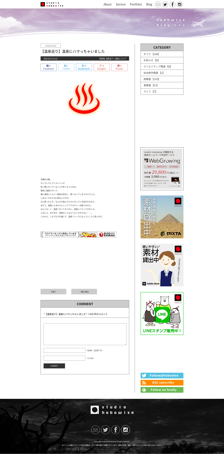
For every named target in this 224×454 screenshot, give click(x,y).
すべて (147, 54)
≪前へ (53, 291)
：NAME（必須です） (94, 354)
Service (121, 4)
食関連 (147, 84)
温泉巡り (109, 58)
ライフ (147, 91)
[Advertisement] (85, 152)
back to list (50, 45)
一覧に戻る (84, 291)
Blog (149, 4)
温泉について (120, 58)
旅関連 (102, 58)
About (108, 4)
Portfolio (136, 4)
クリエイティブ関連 (154, 66)
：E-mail (89, 362)
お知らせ (148, 60)
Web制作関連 (151, 72)
